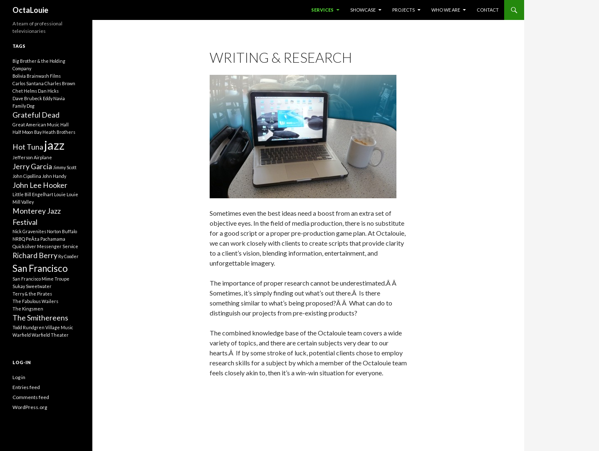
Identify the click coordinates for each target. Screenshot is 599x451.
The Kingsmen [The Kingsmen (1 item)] (27, 308)
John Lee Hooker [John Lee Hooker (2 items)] (39, 185)
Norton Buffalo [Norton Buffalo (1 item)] (62, 231)
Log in (18, 377)
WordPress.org (29, 407)
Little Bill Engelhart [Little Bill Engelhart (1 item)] (32, 194)
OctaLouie (30, 10)
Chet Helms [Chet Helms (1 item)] (24, 91)
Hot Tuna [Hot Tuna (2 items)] (27, 147)
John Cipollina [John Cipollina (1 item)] (26, 176)
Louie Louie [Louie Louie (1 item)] (66, 194)
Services (322, 9)
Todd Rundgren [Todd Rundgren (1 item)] (28, 327)
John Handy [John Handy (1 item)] (54, 176)
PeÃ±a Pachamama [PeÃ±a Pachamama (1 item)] (45, 239)
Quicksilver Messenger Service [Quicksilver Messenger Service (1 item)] (45, 246)
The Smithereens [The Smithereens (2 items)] (40, 317)
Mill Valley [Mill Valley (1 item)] (23, 202)
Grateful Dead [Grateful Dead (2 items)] (35, 115)
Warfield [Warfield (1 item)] (21, 335)
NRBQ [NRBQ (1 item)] (18, 239)
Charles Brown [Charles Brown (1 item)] (60, 83)
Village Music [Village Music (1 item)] (59, 327)
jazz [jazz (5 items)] (54, 145)
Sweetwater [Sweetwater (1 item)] (39, 286)
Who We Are (445, 9)
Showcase (363, 9)
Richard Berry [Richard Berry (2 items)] (34, 255)
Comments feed (30, 397)
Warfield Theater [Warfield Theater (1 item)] (50, 335)
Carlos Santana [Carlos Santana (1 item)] (28, 83)
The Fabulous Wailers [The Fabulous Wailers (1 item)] (35, 301)
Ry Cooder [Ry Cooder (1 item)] (68, 256)
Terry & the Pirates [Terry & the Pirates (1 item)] (32, 293)
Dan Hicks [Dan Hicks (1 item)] (48, 91)
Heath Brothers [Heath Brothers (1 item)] (58, 132)
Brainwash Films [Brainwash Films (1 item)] (44, 76)
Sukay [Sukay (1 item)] (18, 286)
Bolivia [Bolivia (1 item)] (19, 76)
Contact (488, 9)
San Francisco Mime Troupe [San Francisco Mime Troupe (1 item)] (40, 278)
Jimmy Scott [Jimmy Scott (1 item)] (65, 167)
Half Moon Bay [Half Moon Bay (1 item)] (27, 132)
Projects (403, 9)
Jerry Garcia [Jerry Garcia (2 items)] (32, 166)
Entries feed (26, 387)
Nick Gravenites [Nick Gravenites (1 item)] (29, 231)
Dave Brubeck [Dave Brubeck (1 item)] (27, 98)
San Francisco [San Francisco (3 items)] (40, 268)
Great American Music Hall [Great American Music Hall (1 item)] (40, 124)
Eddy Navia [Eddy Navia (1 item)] (54, 98)
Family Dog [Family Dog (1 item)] (23, 105)
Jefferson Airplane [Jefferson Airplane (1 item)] (32, 157)
